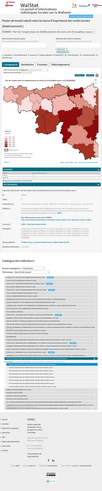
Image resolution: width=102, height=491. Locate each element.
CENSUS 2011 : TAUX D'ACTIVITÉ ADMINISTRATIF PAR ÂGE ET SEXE (51, 277)
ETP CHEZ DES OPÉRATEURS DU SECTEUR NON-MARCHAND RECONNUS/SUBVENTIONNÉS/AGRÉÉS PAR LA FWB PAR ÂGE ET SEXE (51, 402)
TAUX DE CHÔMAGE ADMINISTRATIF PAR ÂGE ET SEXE (51, 293)
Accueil (4, 419)
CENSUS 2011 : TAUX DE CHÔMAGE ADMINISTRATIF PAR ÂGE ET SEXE (51, 290)
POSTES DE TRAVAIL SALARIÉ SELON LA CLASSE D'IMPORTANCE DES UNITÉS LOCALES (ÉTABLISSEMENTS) (51, 359)
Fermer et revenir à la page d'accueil (81, 16)
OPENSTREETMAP (85, 466)
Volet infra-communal (10, 428)
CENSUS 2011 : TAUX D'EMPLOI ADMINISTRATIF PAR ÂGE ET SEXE (51, 284)
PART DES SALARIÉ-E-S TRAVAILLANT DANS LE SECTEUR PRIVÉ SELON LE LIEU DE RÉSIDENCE (51, 321)
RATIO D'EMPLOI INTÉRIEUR (51, 312)
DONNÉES (52, 169)
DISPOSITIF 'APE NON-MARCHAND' (51, 396)
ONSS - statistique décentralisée (82, 162)
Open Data (6, 433)
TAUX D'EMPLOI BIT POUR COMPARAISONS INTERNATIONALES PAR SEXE (51, 309)
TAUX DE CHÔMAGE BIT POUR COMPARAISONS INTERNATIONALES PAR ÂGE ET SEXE (51, 302)
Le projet (5, 424)
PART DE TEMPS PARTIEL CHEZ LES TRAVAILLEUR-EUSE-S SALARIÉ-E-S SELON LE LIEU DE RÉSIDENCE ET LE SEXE (51, 324)
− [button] (95, 83)
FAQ (3, 437)
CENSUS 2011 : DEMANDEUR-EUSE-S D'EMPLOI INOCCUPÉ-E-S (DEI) (51, 352)
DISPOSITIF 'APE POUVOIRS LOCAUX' (51, 399)
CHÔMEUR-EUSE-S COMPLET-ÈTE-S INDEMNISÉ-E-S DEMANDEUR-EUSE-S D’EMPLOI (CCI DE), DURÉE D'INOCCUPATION (51, 306)
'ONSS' (59, 213)
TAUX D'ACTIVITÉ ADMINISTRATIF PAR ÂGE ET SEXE (51, 281)
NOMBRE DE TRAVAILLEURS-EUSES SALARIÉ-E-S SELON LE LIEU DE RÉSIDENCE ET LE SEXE (51, 318)
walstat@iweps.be (34, 454)
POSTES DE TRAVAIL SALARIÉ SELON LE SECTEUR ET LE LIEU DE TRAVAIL (51, 334)
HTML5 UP (32, 466)
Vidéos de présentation (11, 441)
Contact (5, 450)
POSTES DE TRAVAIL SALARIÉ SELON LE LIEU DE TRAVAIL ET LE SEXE (49, 331)
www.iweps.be (32, 456)
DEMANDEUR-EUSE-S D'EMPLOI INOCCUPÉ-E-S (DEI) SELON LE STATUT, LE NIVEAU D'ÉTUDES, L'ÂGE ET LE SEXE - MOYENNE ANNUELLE (51, 356)
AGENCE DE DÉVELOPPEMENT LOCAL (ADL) (51, 390)
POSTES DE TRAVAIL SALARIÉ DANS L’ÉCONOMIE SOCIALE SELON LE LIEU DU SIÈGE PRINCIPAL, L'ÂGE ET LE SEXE (51, 340)
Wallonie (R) (62, 49)
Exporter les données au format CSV (17, 181)
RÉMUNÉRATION (51, 337)
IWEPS (17, 466)
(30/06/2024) (95, 162)
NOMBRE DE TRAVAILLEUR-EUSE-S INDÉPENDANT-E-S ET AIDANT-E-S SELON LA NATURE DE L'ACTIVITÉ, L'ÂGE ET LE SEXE (51, 346)
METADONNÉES (52, 184)
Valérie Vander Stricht (61, 242)
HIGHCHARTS (53, 466)
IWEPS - (62, 162)
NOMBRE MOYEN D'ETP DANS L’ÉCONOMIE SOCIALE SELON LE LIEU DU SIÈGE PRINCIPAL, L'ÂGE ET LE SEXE (49, 408)
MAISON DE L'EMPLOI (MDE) (51, 393)
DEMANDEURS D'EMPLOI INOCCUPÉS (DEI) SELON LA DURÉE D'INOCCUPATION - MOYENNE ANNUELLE (51, 299)
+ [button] (95, 80)
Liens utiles (6, 446)
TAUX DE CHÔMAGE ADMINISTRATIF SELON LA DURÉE (51, 296)
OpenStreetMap (69, 162)
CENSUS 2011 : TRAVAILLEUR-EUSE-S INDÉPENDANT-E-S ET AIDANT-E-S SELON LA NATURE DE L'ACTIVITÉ (51, 343)
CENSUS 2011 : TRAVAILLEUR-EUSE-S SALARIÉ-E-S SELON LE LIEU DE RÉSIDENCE (51, 315)
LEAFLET (75, 466)
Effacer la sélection (63, 52)
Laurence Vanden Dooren (43, 242)
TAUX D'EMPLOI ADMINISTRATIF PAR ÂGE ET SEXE (51, 287)
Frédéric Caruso (27, 242)
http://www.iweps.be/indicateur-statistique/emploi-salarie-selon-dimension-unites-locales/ (56, 220)
